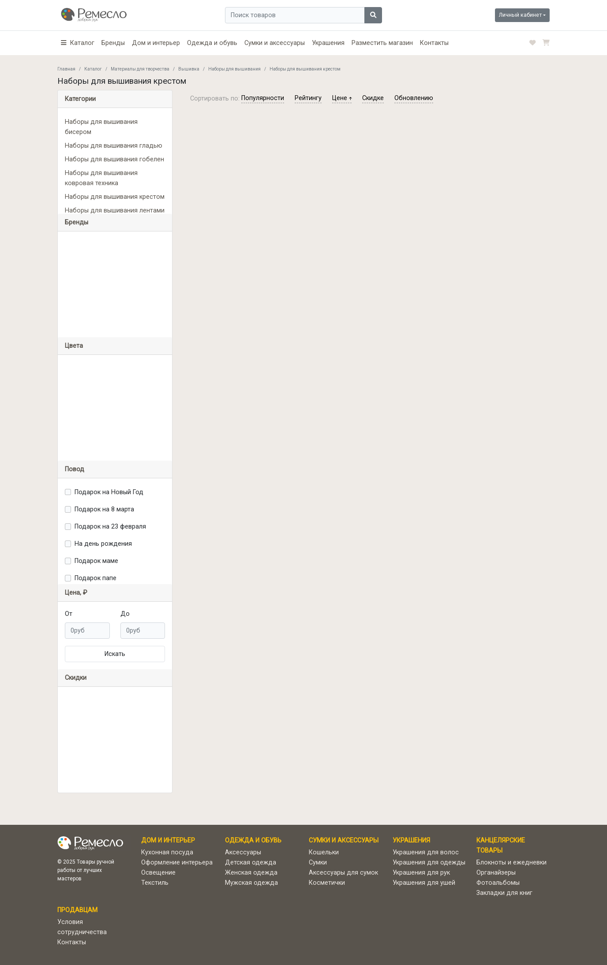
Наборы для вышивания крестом (115, 197)
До (125, 614)
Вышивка (188, 69)
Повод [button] (74, 469)
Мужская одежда (251, 883)
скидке (373, 98)
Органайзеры (496, 872)
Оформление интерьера (177, 862)
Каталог (93, 69)
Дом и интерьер (156, 43)
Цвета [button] (74, 346)
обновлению (413, 98)
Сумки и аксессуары (274, 43)
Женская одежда (251, 872)
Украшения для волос (426, 852)
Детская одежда (250, 862)
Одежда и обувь (212, 43)
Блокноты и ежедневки (511, 862)
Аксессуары (243, 852)
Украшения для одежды (429, 862)
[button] (77, 43)
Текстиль (155, 883)
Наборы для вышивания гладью (113, 145)
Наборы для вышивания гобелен (114, 159)
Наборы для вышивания (234, 69)
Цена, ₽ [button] (76, 592)
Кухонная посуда (167, 852)
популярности (262, 98)
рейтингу (308, 98)
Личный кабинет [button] (520, 14)
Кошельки (324, 852)
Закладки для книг (504, 893)
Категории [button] (80, 99)
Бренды (113, 43)
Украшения (328, 43)
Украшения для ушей (424, 883)
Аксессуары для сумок (343, 872)
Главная (66, 69)
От (68, 614)
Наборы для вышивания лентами (115, 210)
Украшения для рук (421, 872)
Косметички (327, 883)
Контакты (434, 43)
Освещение (158, 872)
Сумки (318, 862)
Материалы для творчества (140, 69)
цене (342, 98)
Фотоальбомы (498, 883)
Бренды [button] (76, 222)
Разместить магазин (382, 43)
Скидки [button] (75, 678)
